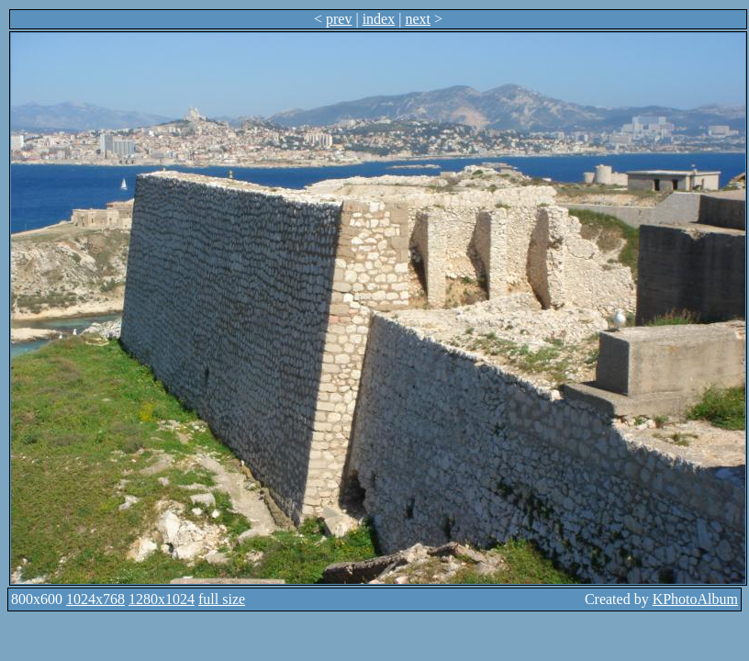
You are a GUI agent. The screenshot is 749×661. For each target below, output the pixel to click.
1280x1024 (162, 599)
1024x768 (95, 599)
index (379, 19)
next (417, 19)
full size (221, 599)
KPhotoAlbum (695, 599)
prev (339, 19)
